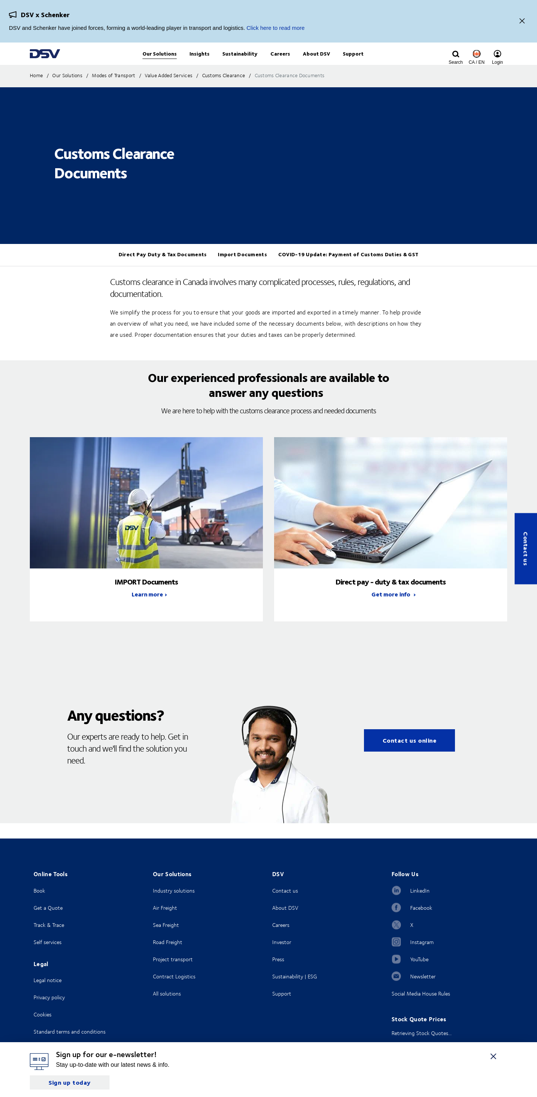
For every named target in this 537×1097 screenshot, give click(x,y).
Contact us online (410, 755)
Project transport (173, 959)
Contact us (526, 548)
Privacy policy (49, 997)
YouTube (419, 959)
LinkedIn (420, 890)
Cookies (42, 1014)
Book (39, 890)
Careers (280, 925)
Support (281, 993)
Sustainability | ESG (294, 976)
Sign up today (69, 1082)
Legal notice (48, 980)
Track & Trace (49, 925)
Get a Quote (48, 908)
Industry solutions (174, 890)
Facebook (421, 908)
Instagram (422, 942)
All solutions (167, 993)
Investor (281, 942)
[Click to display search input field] (455, 62)
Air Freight (165, 908)
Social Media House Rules (421, 993)
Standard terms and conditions (70, 1031)
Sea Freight (166, 925)
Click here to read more (275, 28)
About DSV (285, 908)
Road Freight (167, 942)
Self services (48, 942)
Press (278, 959)
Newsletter (423, 976)
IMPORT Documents (146, 596)
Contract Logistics (174, 976)
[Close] (522, 21)
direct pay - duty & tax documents (391, 596)
